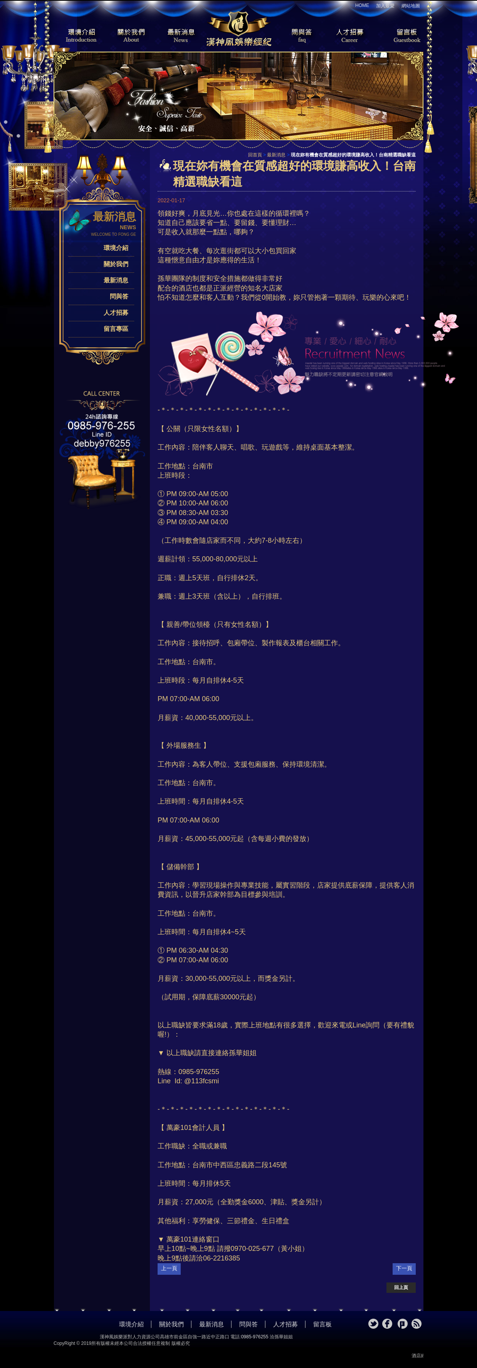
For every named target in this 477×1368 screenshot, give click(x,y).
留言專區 (116, 329)
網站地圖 (410, 5)
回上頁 (401, 1287)
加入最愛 (385, 5)
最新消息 (181, 36)
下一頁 (404, 1268)
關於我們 (129, 36)
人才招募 (348, 36)
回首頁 (255, 155)
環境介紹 (77, 36)
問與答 (296, 36)
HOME (362, 5)
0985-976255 (255, 1336)
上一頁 (169, 1268)
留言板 (400, 36)
